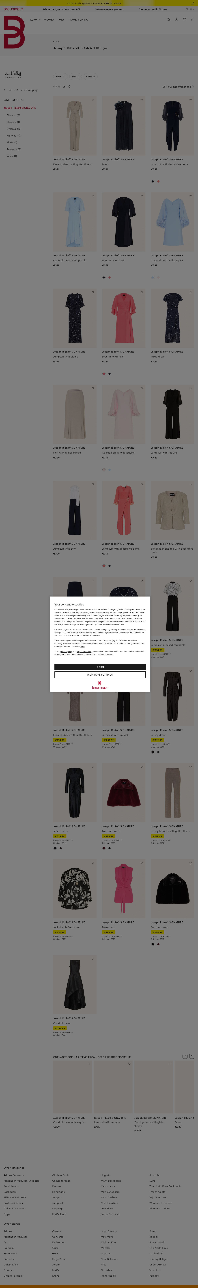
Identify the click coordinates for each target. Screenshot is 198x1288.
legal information (84, 651)
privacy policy (66, 651)
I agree (100, 667)
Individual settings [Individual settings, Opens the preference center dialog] (100, 675)
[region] (100, 644)
